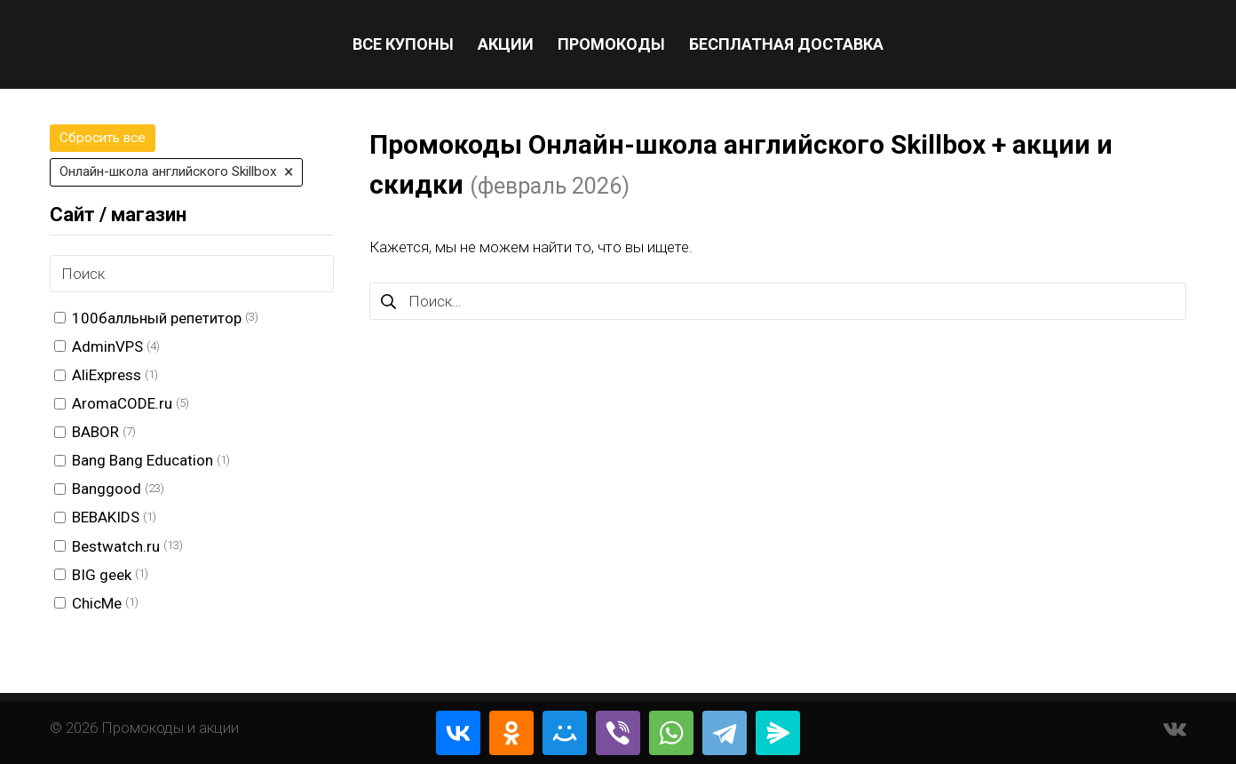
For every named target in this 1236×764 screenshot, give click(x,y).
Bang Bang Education (142, 460)
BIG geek (101, 575)
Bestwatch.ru (116, 546)
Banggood (106, 488)
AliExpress (106, 375)
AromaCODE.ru (122, 403)
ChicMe (97, 603)
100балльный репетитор (157, 318)
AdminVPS (107, 346)
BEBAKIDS (105, 517)
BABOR (95, 432)
